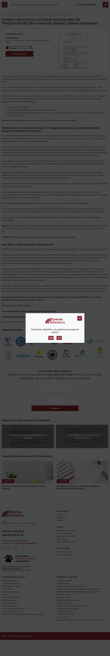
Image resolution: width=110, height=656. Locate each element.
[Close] (79, 318)
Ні (59, 338)
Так (51, 338)
